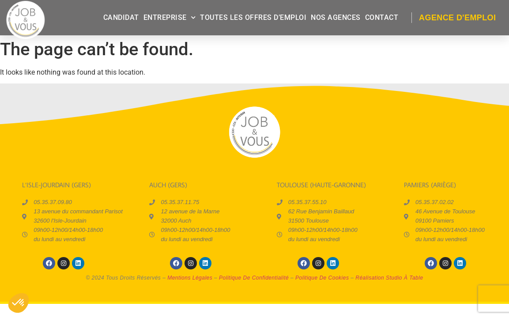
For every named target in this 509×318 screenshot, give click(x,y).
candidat (121, 17)
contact (382, 17)
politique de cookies (322, 278)
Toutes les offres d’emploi (253, 17)
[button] (18, 303)
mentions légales (189, 278)
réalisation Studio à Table (389, 278)
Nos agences (336, 17)
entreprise (169, 17)
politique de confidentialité (254, 278)
